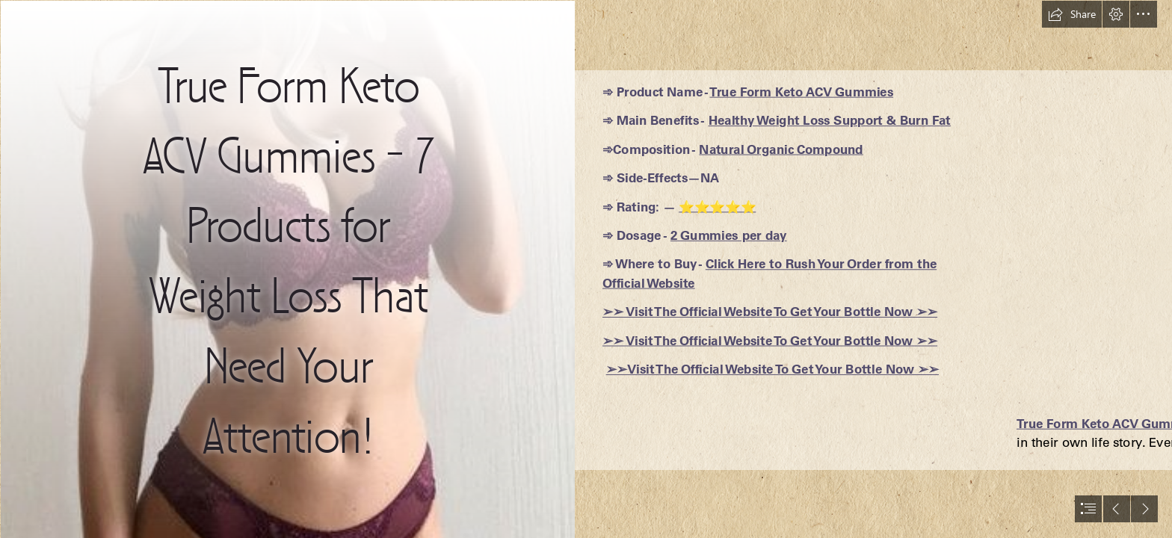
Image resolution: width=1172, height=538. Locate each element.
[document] (586, 269)
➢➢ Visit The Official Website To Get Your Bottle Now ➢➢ (769, 311)
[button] (1072, 14)
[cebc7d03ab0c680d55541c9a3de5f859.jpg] (287, 269)
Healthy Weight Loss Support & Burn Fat (829, 120)
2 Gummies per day (728, 235)
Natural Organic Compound (781, 148)
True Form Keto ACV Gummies (801, 91)
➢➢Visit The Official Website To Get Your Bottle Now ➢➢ (772, 369)
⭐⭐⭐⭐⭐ (717, 206)
